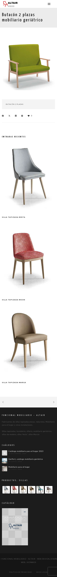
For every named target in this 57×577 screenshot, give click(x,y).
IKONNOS (31, 562)
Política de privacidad (20, 572)
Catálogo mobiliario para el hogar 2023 (25, 451)
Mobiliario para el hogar (19, 467)
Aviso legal (42, 572)
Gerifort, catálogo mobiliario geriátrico (25, 459)
